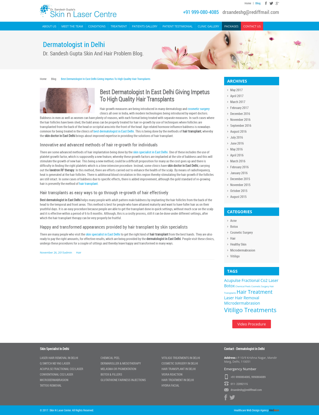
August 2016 (238, 131)
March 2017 (237, 102)
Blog (258, 3)
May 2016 (236, 149)
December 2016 (240, 113)
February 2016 (239, 167)
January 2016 (239, 173)
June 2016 (237, 143)
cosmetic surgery (199, 109)
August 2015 (238, 196)
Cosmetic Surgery (241, 232)
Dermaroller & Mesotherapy (121, 363)
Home (248, 3)
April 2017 (237, 96)
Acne (233, 220)
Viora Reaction (172, 374)
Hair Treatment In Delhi (178, 380)
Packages (231, 26)
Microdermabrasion (242, 250)
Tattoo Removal (51, 385)
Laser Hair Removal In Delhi (59, 358)
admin (68, 252)
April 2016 (237, 155)
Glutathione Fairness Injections (123, 380)
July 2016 (236, 137)
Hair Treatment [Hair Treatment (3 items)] (254, 291)
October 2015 (238, 190)
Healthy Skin (238, 244)
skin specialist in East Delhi (150, 152)
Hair (78, 252)
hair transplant (88, 183)
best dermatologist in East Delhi (113, 131)
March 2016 (237, 161)
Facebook (266, 3)
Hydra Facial (170, 385)
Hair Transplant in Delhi (179, 369)
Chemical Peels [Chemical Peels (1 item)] (242, 286)
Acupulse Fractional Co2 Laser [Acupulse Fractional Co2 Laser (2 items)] (251, 280)
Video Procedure (251, 324)
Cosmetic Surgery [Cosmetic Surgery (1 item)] (260, 286)
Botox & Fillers (111, 374)
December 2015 (240, 179)
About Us (49, 26)
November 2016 (240, 119)
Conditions (97, 26)
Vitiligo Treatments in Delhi (181, 358)
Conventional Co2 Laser (56, 374)
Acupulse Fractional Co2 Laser (61, 369)
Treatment (119, 26)
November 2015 (240, 185)
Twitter (271, 3)
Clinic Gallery (208, 26)
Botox (234, 226)
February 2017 (239, 107)
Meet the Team (72, 26)
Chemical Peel (110, 358)
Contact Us (252, 26)
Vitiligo (235, 256)
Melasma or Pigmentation (118, 369)
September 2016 (240, 125)
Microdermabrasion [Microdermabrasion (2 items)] (242, 303)
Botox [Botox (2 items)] (229, 285)
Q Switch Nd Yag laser (55, 363)
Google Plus (277, 3)
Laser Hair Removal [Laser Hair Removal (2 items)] (241, 298)
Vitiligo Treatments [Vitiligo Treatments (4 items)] (250, 310)
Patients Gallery (144, 26)
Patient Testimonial (178, 26)
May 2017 (236, 90)
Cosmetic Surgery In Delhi (180, 363)
